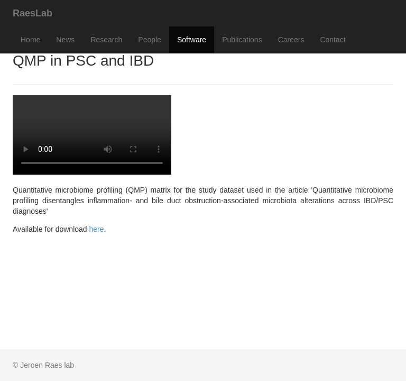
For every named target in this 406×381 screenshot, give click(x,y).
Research (106, 39)
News (65, 39)
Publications (242, 39)
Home (30, 39)
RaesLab (32, 13)
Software (191, 39)
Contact (332, 39)
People (149, 39)
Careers (291, 39)
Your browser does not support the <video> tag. (92, 135)
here (96, 229)
